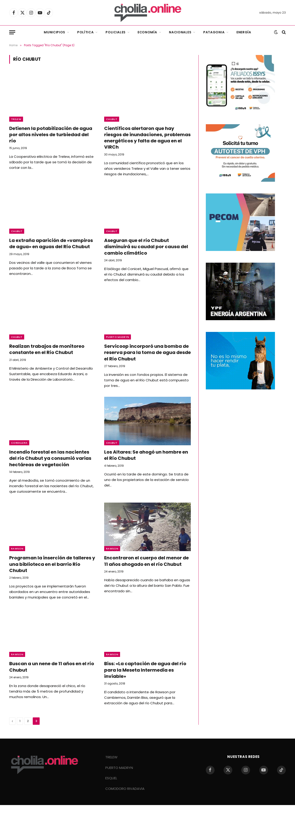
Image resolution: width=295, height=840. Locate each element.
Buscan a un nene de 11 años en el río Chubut (51, 667)
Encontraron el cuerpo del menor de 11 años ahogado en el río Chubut (146, 561)
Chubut (111, 119)
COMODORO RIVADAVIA (125, 788)
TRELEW (111, 757)
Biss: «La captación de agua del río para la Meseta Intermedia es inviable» (145, 670)
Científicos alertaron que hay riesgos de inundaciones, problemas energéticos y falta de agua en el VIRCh (147, 137)
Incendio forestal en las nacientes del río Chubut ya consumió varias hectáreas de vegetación (50, 458)
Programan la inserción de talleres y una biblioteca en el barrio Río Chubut (52, 564)
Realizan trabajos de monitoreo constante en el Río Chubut (46, 349)
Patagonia (213, 32)
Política (85, 32)
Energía (243, 32)
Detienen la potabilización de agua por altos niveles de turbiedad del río (50, 134)
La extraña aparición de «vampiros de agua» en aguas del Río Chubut (51, 243)
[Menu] (12, 32)
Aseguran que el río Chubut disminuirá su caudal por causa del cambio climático (146, 246)
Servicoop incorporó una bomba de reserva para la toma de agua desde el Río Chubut (147, 352)
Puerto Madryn (117, 337)
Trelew (16, 119)
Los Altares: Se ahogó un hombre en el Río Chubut (146, 455)
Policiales (116, 32)
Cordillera (19, 443)
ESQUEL (111, 778)
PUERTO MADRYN (119, 767)
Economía (147, 32)
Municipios (54, 32)
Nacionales (180, 32)
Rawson (17, 548)
